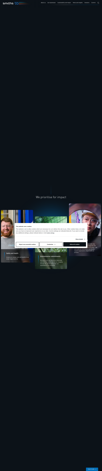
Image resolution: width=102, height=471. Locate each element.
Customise (51, 244)
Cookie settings (50, 232)
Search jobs (92, 469)
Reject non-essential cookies (27, 244)
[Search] (98, 3)
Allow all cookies (75, 244)
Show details (79, 239)
